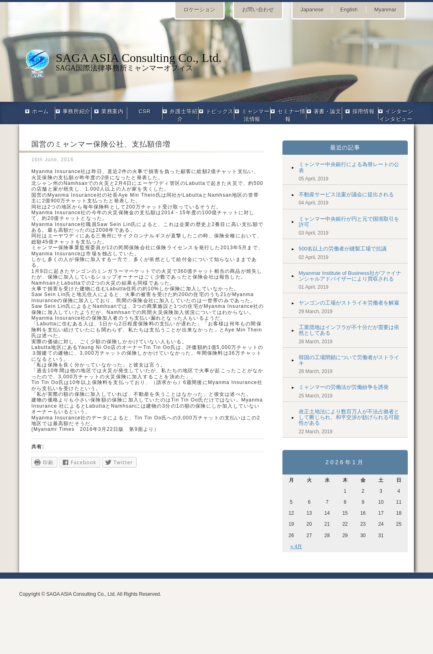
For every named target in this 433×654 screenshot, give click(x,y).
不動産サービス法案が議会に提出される (346, 194)
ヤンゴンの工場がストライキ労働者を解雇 (349, 303)
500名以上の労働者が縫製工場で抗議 (343, 249)
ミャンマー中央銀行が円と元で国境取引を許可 (349, 222)
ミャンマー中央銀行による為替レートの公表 (349, 167)
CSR (145, 111)
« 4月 (296, 546)
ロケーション (199, 10)
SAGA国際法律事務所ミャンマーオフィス (216, 61)
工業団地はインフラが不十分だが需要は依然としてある (349, 330)
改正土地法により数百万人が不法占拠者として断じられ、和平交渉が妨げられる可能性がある (349, 417)
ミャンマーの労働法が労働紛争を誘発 (344, 387)
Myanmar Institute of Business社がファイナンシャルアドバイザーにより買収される (350, 276)
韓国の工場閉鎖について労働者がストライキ (349, 360)
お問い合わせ (258, 10)
